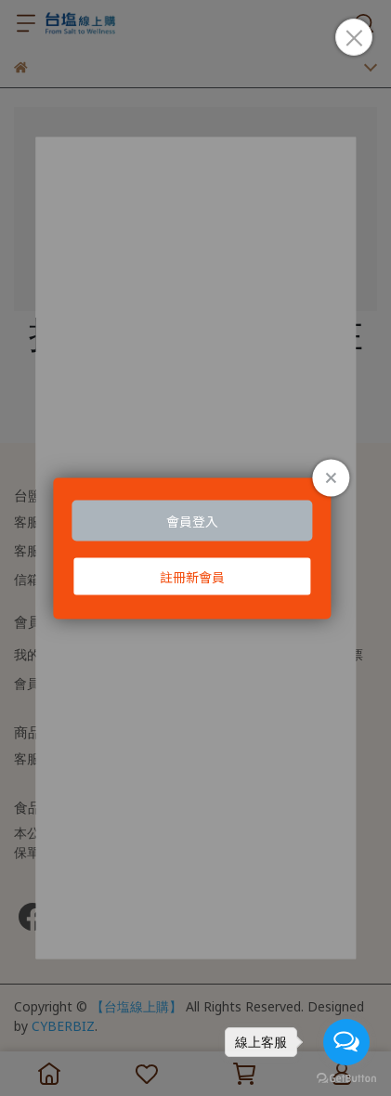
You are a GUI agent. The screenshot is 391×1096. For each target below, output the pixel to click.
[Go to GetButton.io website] (346, 1077)
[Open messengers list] (346, 1042)
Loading (195, 548)
